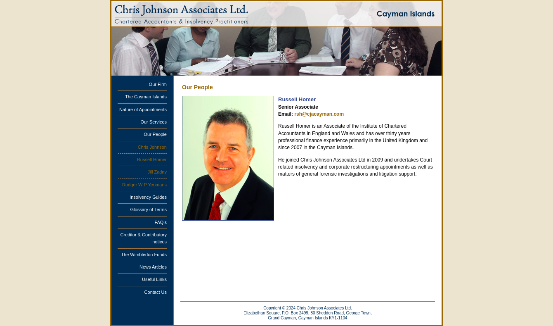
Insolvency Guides (148, 197)
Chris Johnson (152, 147)
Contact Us (155, 292)
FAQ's (160, 222)
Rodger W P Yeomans (144, 184)
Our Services (153, 121)
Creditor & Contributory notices (144, 238)
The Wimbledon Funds (144, 254)
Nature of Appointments (143, 109)
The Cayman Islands (146, 96)
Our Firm (158, 84)
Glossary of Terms (148, 209)
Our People (155, 134)
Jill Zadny (157, 171)
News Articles (153, 266)
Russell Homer (152, 159)
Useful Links (154, 279)
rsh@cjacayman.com (319, 114)
